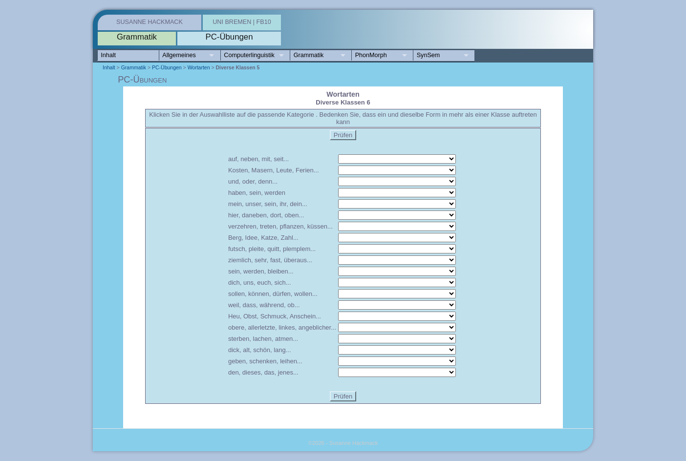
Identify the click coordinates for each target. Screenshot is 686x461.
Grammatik (309, 55)
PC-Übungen (167, 67)
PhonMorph (371, 55)
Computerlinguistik (249, 55)
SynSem (428, 55)
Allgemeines (179, 55)
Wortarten (199, 67)
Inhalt (108, 55)
